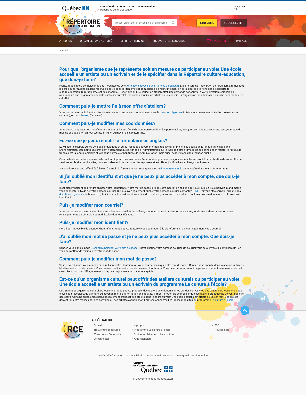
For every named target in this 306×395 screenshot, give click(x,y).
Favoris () (216, 40)
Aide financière (142, 338)
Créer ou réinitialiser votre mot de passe (114, 247)
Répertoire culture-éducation (116, 9)
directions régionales (71, 194)
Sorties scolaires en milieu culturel (154, 334)
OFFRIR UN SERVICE (132, 40)
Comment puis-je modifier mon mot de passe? (108, 259)
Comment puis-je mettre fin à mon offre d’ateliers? (112, 106)
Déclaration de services (159, 355)
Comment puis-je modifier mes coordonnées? (107, 123)
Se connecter (233, 22)
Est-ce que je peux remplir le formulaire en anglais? (113, 140)
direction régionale (171, 112)
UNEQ (85, 115)
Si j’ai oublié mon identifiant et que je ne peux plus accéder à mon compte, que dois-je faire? (149, 179)
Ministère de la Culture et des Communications (128, 6)
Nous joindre (239, 6)
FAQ (235, 9)
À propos (65, 40)
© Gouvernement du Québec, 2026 (153, 378)
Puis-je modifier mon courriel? (91, 205)
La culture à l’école (222, 299)
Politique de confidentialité (192, 355)
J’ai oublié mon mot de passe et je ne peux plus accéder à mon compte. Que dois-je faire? (146, 239)
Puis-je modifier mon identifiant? (93, 222)
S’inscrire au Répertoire (107, 334)
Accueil (98, 325)
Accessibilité (134, 355)
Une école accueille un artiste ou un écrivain (153, 85)
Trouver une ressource (168, 40)
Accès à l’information (110, 355)
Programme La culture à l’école (152, 329)
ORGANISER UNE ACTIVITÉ (96, 40)
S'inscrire (207, 22)
